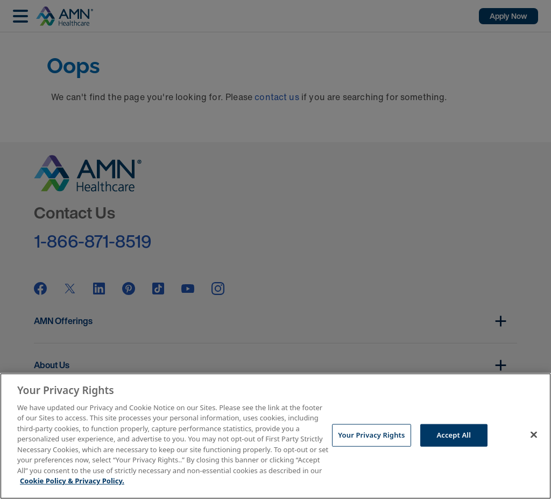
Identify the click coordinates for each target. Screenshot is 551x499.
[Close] (534, 434)
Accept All (453, 435)
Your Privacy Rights (371, 435)
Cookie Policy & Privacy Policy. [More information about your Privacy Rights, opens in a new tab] (72, 481)
